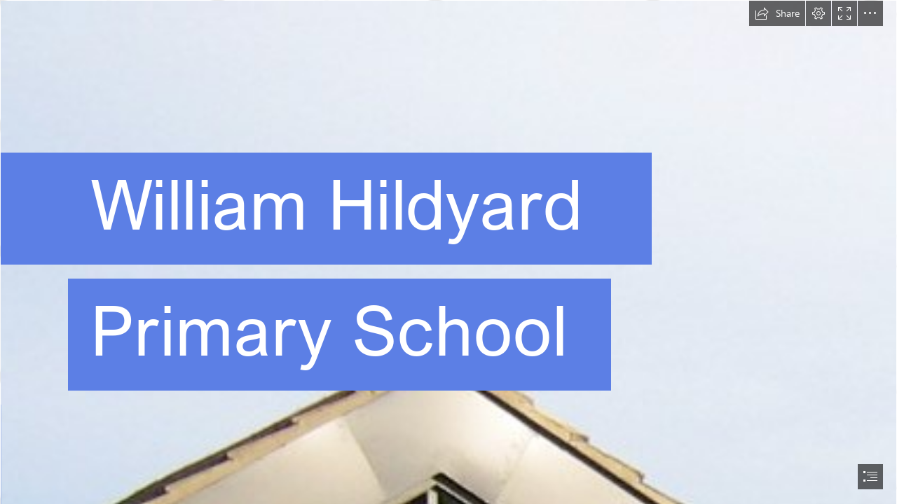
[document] (448, 252)
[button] (777, 13)
